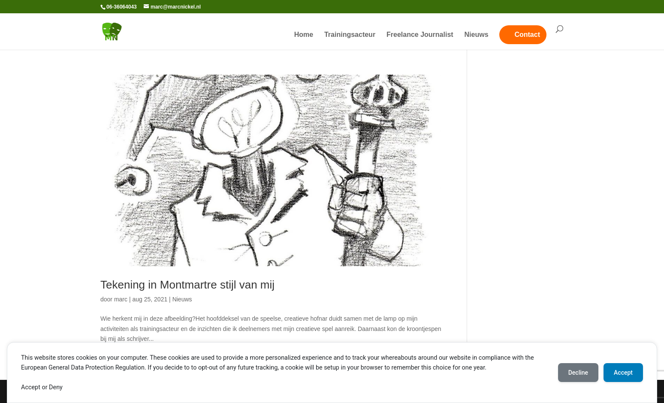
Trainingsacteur (349, 35)
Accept (623, 372)
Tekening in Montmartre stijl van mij (187, 284)
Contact (527, 34)
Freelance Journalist (419, 35)
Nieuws (477, 35)
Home (303, 35)
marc (120, 299)
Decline (578, 372)
